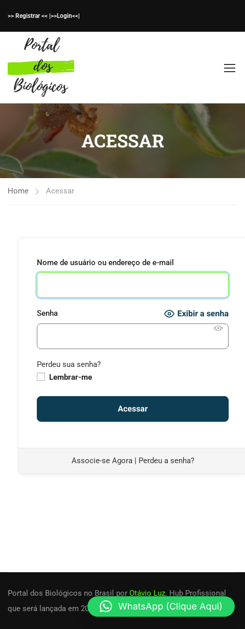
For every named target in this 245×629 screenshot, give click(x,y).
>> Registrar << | (29, 15)
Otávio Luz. (148, 593)
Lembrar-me (64, 377)
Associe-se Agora (102, 460)
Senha (47, 313)
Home (18, 191)
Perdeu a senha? (166, 460)
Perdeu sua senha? (69, 364)
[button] (161, 606)
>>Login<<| (65, 15)
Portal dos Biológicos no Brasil (61, 593)
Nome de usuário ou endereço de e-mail (105, 262)
